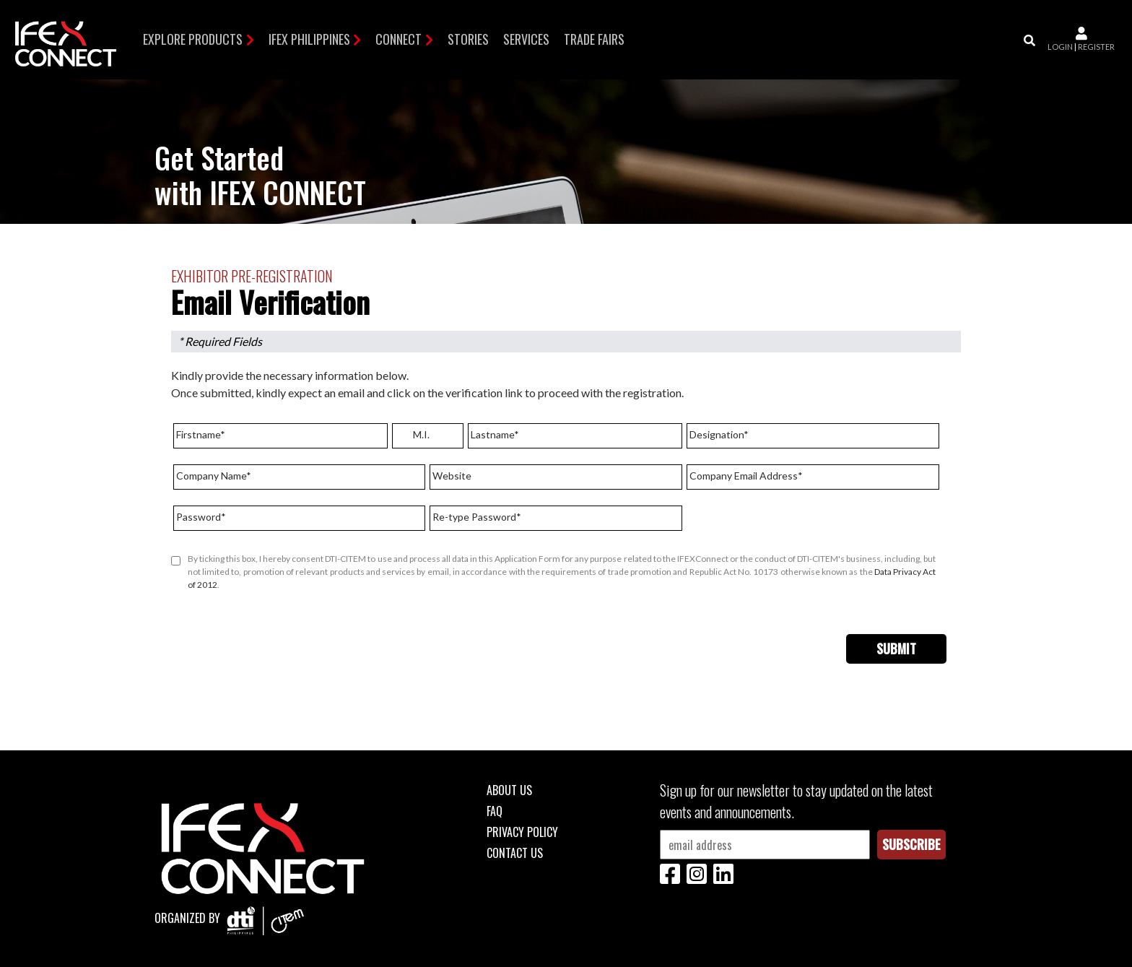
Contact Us (515, 853)
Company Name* (213, 475)
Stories (468, 39)
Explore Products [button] (193, 39)
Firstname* (200, 434)
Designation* (719, 434)
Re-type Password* (476, 517)
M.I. (421, 434)
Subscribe (911, 844)
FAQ (494, 811)
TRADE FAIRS (594, 39)
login (1060, 46)
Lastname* (495, 434)
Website (451, 475)
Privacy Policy (522, 832)
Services (526, 39)
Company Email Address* (746, 475)
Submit (896, 648)
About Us (509, 790)
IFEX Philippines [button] (309, 39)
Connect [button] (398, 39)
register (1096, 46)
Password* (201, 517)
